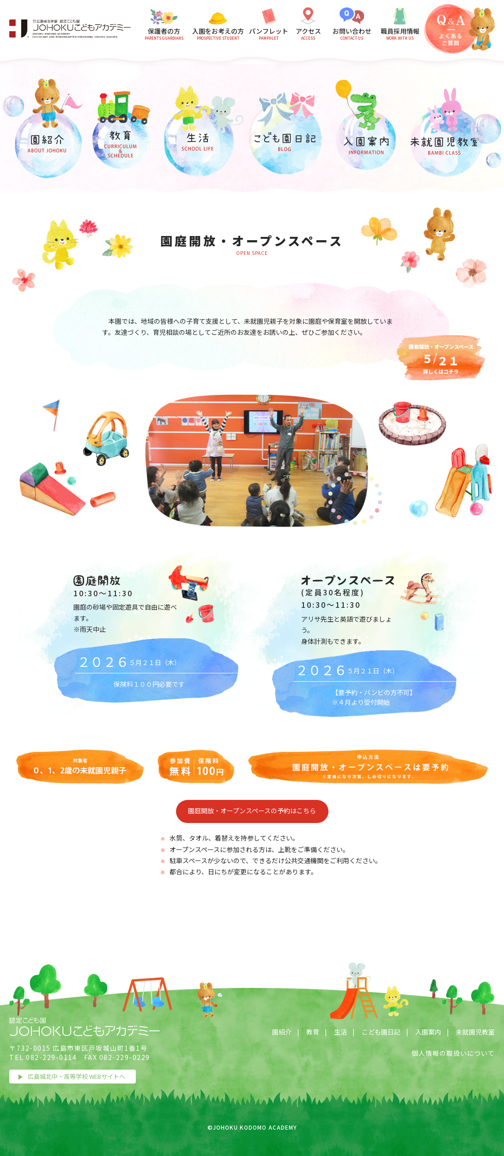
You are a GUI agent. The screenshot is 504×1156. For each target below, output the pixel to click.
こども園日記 (381, 1031)
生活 (340, 1031)
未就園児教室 (475, 1031)
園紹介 (281, 1031)
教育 (312, 1031)
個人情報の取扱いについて (453, 1053)
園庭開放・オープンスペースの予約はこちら (252, 810)
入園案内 (428, 1031)
